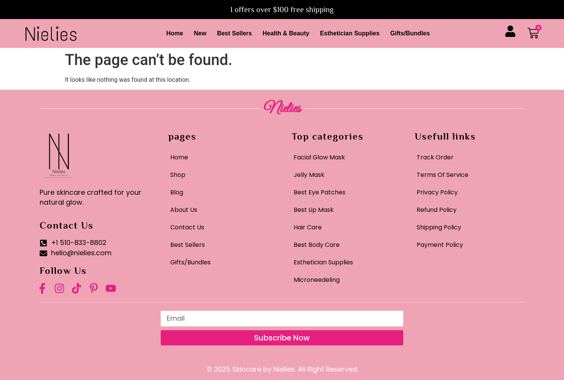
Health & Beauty (285, 33)
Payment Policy (440, 244)
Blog (176, 192)
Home (174, 33)
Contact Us (187, 227)
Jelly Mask (309, 174)
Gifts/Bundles (410, 33)
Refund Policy (437, 209)
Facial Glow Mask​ (319, 157)
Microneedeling (317, 279)
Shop (177, 174)
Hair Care (308, 227)
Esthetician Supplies (349, 33)
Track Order (435, 157)
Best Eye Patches (319, 192)
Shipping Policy (439, 227)
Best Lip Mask (314, 209)
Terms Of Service (442, 174)
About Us (183, 209)
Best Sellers (234, 33)
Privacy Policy (437, 192)
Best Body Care (317, 244)
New (200, 33)
